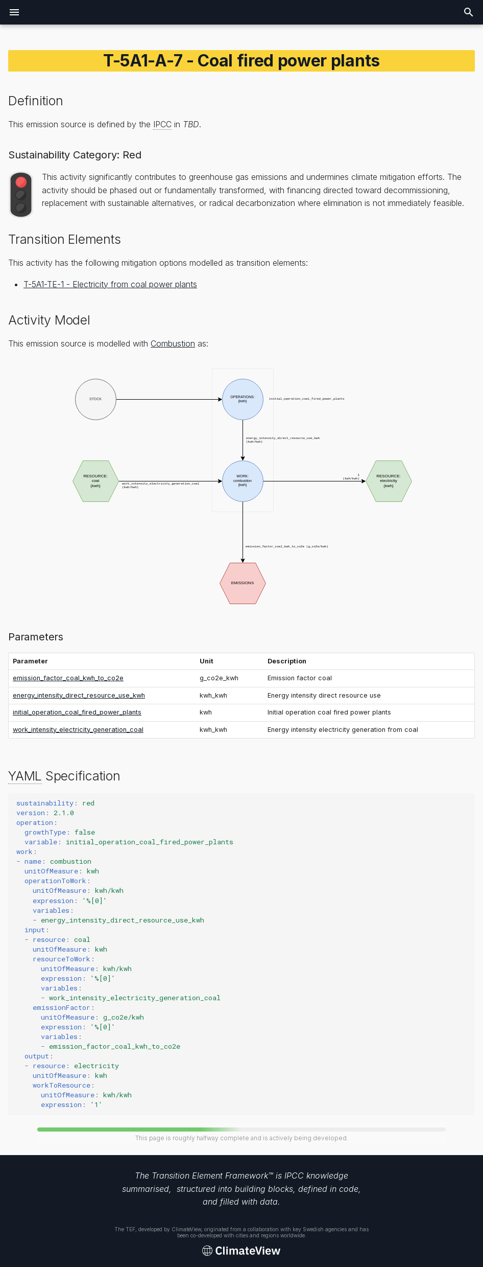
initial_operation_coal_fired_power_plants (77, 712)
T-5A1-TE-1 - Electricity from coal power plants (110, 284)
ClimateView (186, 1229)
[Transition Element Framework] (241, 1251)
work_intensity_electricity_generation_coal (78, 729)
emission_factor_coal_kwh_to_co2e (68, 678)
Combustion (173, 343)
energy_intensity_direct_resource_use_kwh (79, 695)
